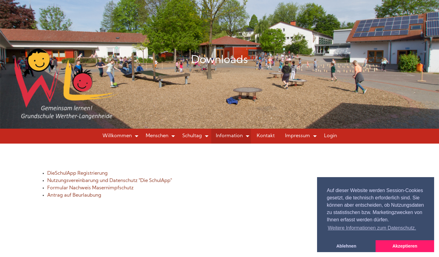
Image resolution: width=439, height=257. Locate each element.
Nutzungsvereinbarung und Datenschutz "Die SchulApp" (109, 180)
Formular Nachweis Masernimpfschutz (90, 188)
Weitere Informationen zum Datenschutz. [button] (372, 227)
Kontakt (266, 136)
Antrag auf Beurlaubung (74, 195)
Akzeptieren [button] (404, 246)
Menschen (157, 136)
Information (229, 136)
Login (330, 136)
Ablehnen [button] (346, 246)
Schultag (192, 136)
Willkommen (117, 136)
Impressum (297, 136)
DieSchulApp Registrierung (77, 173)
